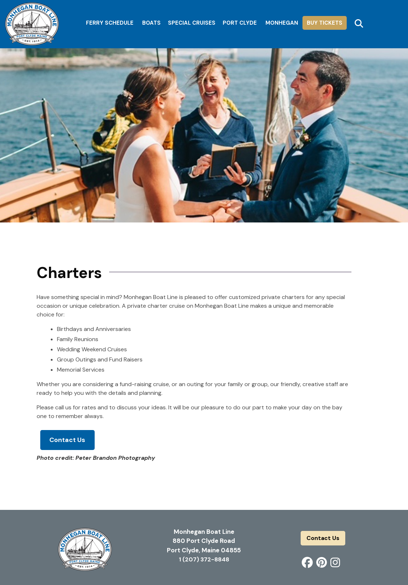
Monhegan (281, 22)
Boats (151, 22)
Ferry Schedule (109, 22)
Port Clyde (240, 22)
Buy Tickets (324, 22)
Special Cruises (191, 22)
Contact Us (67, 439)
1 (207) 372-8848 (204, 559)
